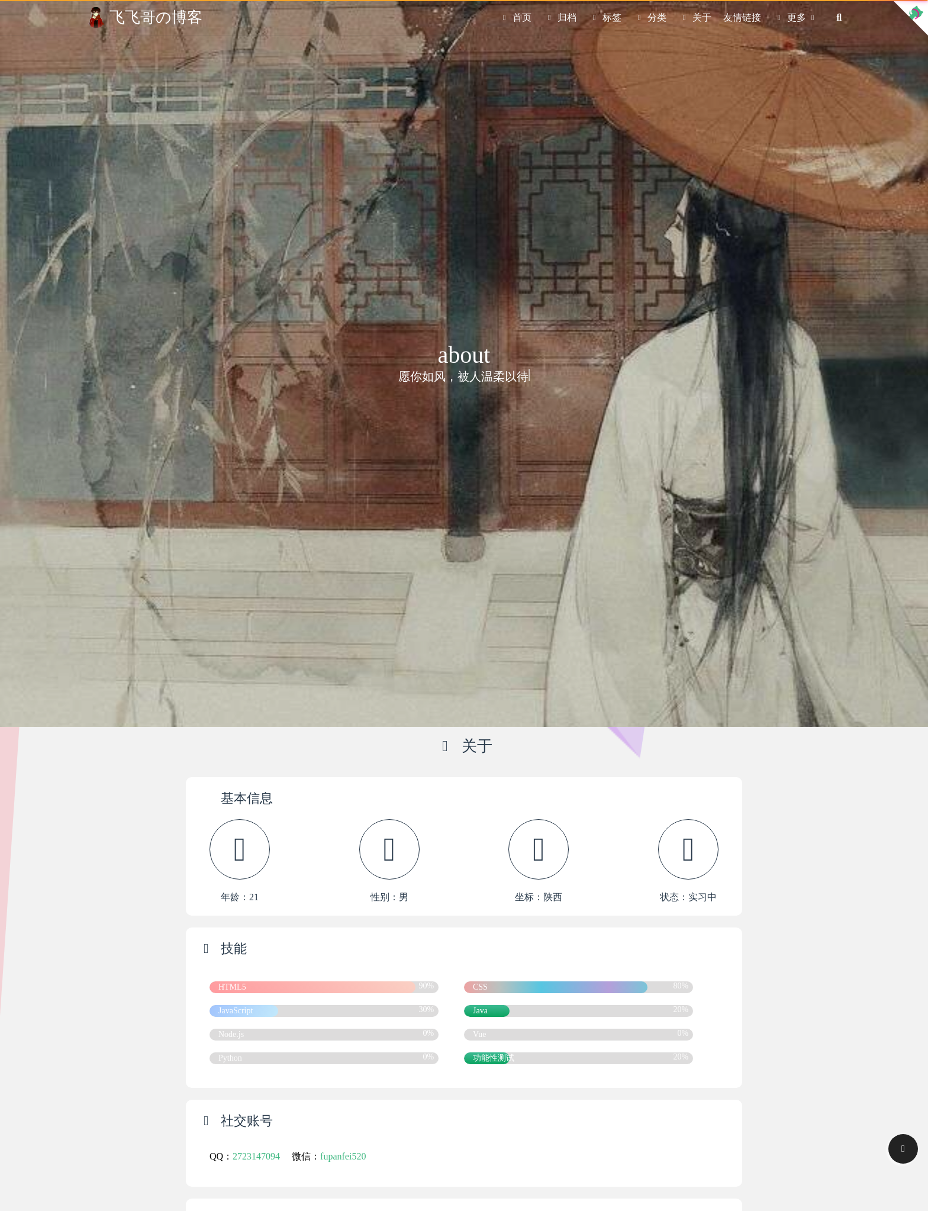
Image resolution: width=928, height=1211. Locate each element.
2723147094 (256, 1156)
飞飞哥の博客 (155, 17)
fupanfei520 (343, 1156)
